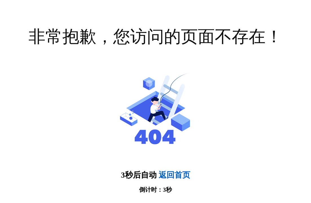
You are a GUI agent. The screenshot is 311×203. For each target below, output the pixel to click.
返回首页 (174, 175)
